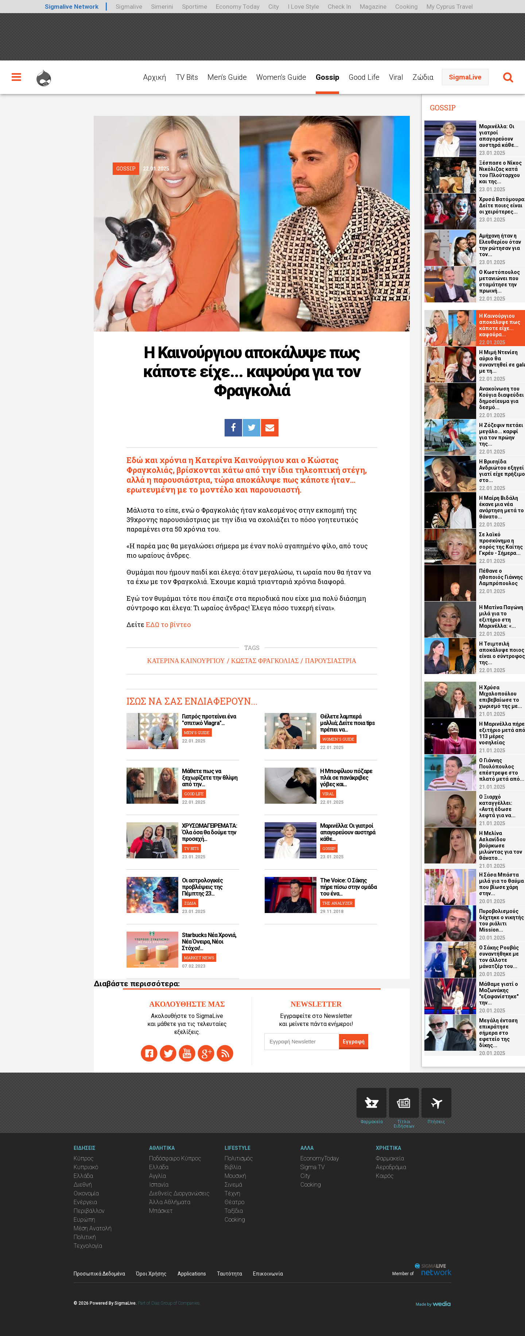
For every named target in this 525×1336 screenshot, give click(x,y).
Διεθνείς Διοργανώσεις (179, 1193)
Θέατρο (234, 1202)
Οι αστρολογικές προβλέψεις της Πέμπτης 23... (202, 887)
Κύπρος (84, 1158)
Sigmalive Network (71, 6)
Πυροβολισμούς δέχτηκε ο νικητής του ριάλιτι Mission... (489, 920)
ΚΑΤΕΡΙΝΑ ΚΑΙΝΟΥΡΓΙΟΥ (186, 661)
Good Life (364, 77)
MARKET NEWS (199, 957)
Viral (396, 77)
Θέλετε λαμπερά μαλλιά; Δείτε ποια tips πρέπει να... (347, 723)
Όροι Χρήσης (151, 1274)
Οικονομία (86, 1193)
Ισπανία (158, 1184)
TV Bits (187, 77)
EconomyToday (319, 1158)
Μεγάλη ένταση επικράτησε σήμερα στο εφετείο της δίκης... (486, 1033)
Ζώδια (423, 77)
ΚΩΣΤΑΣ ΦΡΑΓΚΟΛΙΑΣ (265, 661)
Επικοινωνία (268, 1274)
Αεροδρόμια (391, 1167)
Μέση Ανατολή (93, 1228)
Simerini (162, 6)
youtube (187, 1053)
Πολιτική (85, 1237)
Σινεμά (233, 1184)
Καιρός (385, 1175)
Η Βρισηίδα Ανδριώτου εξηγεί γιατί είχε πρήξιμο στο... (490, 471)
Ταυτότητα (229, 1274)
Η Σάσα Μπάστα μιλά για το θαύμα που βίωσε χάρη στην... (489, 884)
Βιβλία (233, 1167)
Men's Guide (227, 77)
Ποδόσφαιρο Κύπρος (175, 1158)
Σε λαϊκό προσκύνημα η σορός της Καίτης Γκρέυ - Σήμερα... (489, 544)
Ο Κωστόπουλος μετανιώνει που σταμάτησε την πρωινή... (487, 281)
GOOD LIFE (194, 793)
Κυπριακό (86, 1167)
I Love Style (303, 6)
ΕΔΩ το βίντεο (168, 624)
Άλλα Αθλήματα (169, 1202)
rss (225, 1053)
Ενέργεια (85, 1202)
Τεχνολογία (88, 1245)
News (404, 1103)
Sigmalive (129, 6)
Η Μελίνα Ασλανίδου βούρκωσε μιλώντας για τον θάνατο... (488, 845)
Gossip (327, 77)
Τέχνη (232, 1193)
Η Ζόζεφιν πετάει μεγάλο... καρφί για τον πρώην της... (489, 434)
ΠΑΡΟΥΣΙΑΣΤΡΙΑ (330, 661)
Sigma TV (312, 1167)
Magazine (373, 6)
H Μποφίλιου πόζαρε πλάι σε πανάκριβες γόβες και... (346, 778)
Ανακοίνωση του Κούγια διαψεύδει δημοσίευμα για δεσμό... (489, 398)
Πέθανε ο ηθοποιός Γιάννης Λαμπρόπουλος (489, 577)
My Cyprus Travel (450, 6)
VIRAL (328, 793)
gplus (206, 1053)
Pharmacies (371, 1103)
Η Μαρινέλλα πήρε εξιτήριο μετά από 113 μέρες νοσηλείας (490, 733)
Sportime (194, 6)
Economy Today (238, 6)
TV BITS (191, 848)
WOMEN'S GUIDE (338, 739)
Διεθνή (83, 1184)
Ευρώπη (84, 1219)
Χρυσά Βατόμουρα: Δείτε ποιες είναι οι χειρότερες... (490, 205)
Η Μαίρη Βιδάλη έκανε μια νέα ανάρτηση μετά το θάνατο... (489, 507)
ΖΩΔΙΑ (190, 903)
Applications (192, 1274)
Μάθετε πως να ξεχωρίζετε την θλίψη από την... (209, 778)
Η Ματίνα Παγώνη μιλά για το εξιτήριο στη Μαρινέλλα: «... (489, 616)
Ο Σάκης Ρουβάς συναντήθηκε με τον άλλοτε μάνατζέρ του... (487, 957)
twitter (168, 1053)
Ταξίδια (234, 1210)
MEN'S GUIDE (197, 732)
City (273, 6)
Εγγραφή (354, 1042)
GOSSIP (328, 848)
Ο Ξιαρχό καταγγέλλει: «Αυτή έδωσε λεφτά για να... (485, 806)
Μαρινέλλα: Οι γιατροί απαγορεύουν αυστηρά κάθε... (347, 832)
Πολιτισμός (239, 1158)
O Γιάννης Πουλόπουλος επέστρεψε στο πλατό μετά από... (490, 769)
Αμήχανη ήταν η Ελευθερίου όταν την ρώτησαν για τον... (488, 245)
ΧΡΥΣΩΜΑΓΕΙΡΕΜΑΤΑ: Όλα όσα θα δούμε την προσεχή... (209, 832)
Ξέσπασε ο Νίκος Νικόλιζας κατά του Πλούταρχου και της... (488, 172)
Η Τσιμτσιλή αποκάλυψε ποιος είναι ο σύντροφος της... (490, 653)
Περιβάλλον (89, 1210)
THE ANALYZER (337, 903)
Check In (339, 6)
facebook (149, 1053)
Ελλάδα (83, 1175)
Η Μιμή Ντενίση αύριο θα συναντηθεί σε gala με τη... (491, 361)
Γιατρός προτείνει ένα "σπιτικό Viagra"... (209, 719)
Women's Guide (281, 77)
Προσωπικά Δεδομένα (99, 1274)
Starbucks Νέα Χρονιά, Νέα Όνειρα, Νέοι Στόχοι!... (209, 942)
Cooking (406, 6)
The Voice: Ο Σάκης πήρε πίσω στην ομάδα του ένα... (348, 887)
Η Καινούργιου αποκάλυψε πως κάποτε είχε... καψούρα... (488, 325)
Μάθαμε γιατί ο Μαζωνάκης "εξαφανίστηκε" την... (487, 993)
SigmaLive (465, 77)
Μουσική (235, 1175)
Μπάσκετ (161, 1210)
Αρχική (154, 77)
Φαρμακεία (390, 1158)
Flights (436, 1103)
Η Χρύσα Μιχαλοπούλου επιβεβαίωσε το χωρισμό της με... (488, 697)
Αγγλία (157, 1175)
